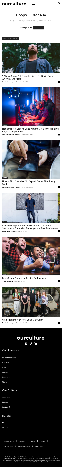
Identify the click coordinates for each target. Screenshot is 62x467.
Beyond (5, 274)
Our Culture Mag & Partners (11, 134)
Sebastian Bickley (7, 281)
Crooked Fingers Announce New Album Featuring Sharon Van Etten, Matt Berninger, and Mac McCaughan (30, 227)
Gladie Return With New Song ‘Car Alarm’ (23, 319)
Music (4, 72)
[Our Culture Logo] (14, 3)
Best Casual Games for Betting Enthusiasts (24, 278)
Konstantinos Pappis (8, 82)
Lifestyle (5, 125)
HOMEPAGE (38, 28)
